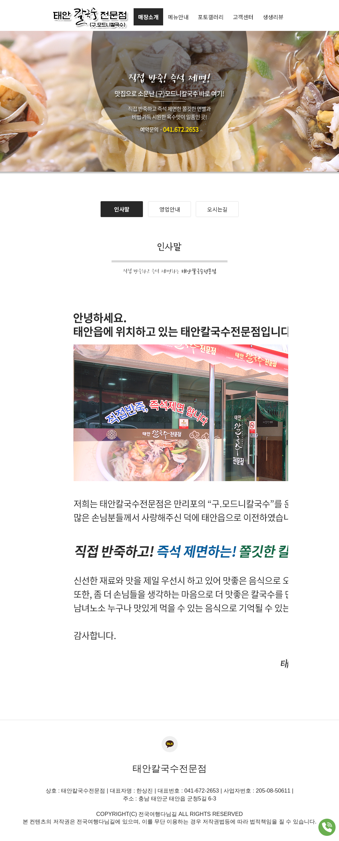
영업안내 (169, 209)
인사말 (121, 209)
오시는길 (217, 209)
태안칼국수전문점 (170, 768)
